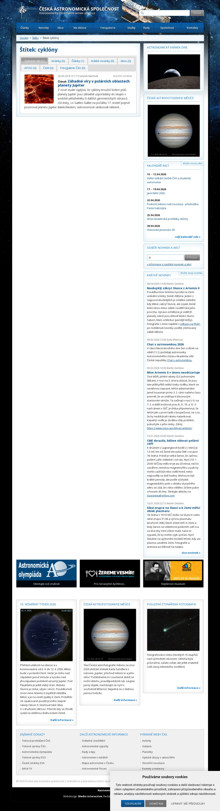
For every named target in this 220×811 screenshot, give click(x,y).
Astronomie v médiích (95, 757)
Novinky (44, 27)
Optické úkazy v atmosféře (158, 757)
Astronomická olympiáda (37, 752)
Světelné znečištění (93, 740)
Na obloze (80, 27)
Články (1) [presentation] (78, 61)
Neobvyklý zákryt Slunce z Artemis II (173, 288)
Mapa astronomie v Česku (98, 763)
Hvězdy (146, 740)
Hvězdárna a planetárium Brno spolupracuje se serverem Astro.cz (107, 781)
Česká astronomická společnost (44, 781)
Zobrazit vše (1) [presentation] (34, 61)
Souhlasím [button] (133, 803)
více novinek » (191, 552)
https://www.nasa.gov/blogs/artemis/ (169, 428)
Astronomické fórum (94, 768)
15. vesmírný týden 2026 (38, 604)
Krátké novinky (159, 275)
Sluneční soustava (122, 75)
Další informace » (62, 720)
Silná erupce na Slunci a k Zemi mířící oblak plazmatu (173, 509)
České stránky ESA (33, 763)
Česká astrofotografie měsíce (170, 98)
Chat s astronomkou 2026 (165, 344)
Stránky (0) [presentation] (58, 61)
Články (25, 27)
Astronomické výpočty (95, 746)
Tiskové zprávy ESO (34, 757)
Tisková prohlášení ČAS (36, 740)
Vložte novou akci (192, 163)
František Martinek (88, 76)
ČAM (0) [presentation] (48, 68)
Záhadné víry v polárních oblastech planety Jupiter (94, 83)
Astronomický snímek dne (167, 47)
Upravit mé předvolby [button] (188, 803)
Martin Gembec (175, 283)
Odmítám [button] (156, 803)
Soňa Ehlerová (175, 339)
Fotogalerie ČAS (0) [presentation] (72, 68)
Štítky (35, 38)
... (120, 107)
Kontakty (192, 27)
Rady (146, 27)
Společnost (167, 27)
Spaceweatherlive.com (161, 495)
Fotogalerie (108, 27)
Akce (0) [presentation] (126, 61)
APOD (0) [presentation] (30, 68)
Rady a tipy (88, 752)
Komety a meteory (153, 768)
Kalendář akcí (158, 165)
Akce (60, 27)
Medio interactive (90, 796)
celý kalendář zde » (187, 237)
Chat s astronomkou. (179, 360)
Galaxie (147, 746)
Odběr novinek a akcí (163, 248)
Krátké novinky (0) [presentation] (102, 61)
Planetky (147, 752)
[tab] (34, 61)
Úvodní (24, 38)
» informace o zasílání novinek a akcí (169, 264)
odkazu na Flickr (190, 324)
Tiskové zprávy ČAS (34, 746)
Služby (131, 27)
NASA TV (27, 768)
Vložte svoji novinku (191, 273)
